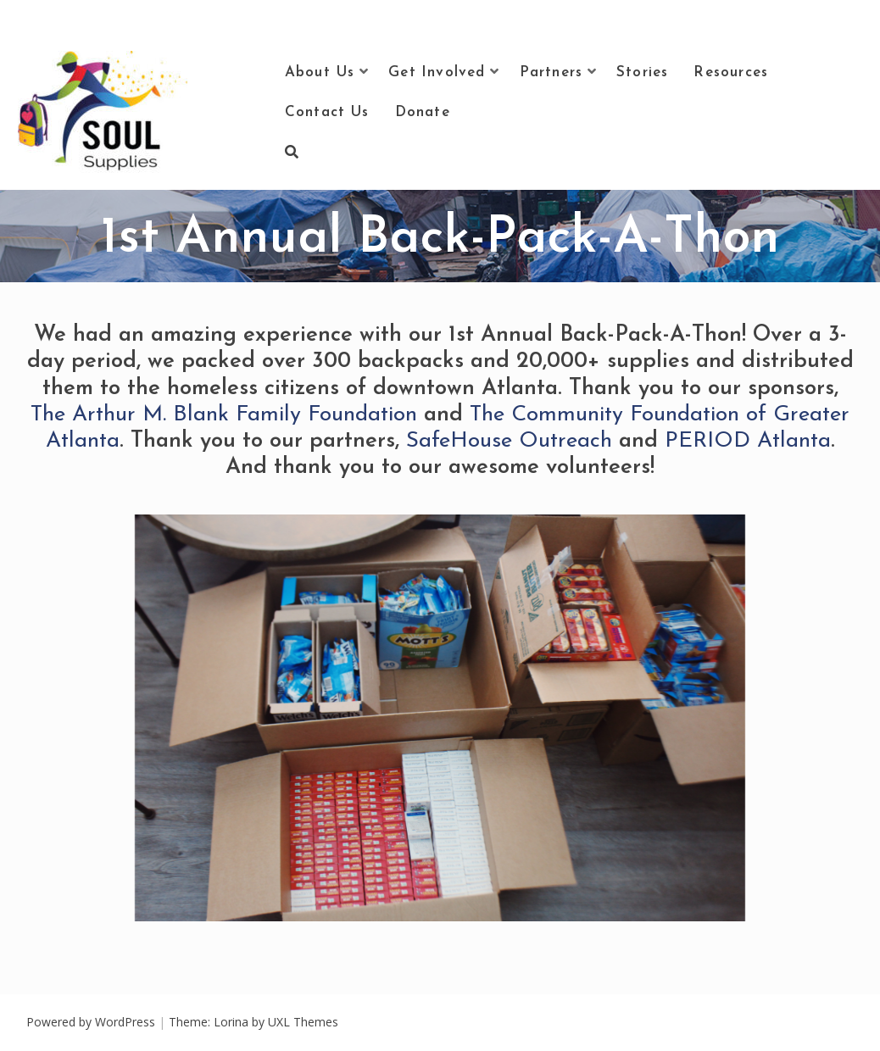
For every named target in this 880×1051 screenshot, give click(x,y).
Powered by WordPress (90, 1022)
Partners (551, 72)
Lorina (231, 1022)
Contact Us (327, 112)
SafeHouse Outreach (509, 441)
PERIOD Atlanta (748, 441)
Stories (642, 72)
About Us (320, 72)
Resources (730, 72)
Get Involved (436, 72)
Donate (422, 112)
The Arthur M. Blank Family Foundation (224, 414)
